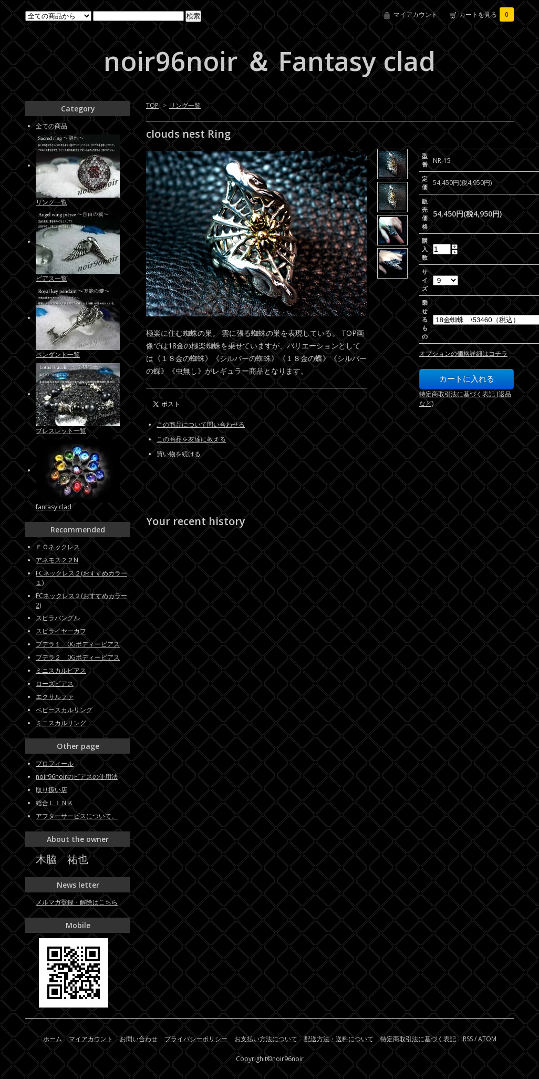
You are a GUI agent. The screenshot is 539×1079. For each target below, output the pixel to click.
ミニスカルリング (61, 722)
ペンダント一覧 (58, 354)
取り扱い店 (51, 789)
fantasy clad (53, 506)
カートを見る (486, 14)
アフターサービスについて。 (77, 815)
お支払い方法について (265, 1038)
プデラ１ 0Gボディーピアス (78, 644)
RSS (468, 1038)
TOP (152, 105)
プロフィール (55, 763)
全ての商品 (51, 125)
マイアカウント (415, 14)
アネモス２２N (57, 560)
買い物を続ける (179, 453)
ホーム (52, 1038)
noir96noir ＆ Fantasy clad (269, 61)
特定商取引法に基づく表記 (418, 1038)
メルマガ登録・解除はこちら (77, 902)
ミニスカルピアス (61, 670)
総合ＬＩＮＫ (55, 802)
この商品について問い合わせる (201, 424)
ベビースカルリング (64, 709)
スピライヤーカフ (61, 630)
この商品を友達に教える (191, 439)
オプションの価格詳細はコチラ (463, 353)
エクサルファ (55, 696)
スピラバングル (58, 617)
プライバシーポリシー (195, 1038)
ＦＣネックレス (58, 546)
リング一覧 (185, 105)
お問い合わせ (139, 1038)
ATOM (487, 1038)
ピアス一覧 (51, 278)
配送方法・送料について (339, 1038)
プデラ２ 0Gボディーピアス (78, 657)
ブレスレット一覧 (61, 430)
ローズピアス (55, 683)
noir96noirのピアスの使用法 (77, 776)
